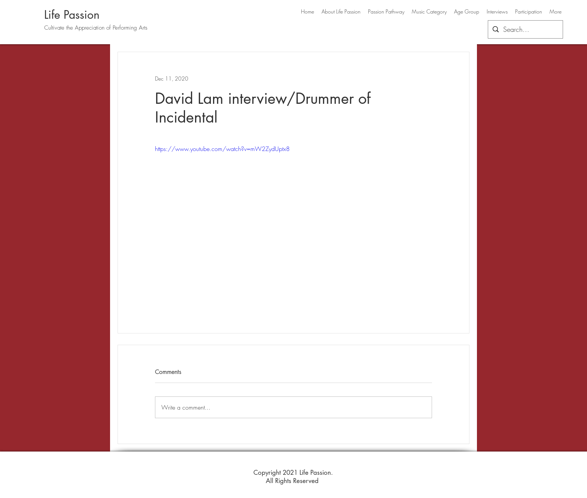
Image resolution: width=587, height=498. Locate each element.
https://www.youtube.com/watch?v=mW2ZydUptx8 (222, 149)
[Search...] (525, 30)
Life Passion (72, 14)
